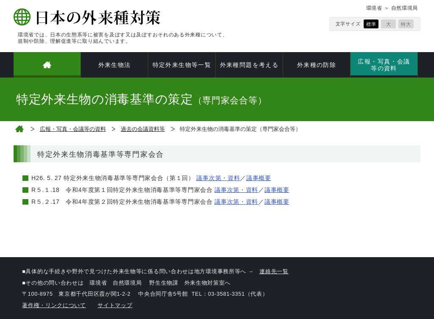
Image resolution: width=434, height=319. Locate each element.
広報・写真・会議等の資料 (384, 65)
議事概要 (258, 178)
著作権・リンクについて (54, 305)
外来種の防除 (316, 64)
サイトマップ (114, 305)
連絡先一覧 (274, 272)
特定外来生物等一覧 (182, 64)
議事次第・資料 (218, 178)
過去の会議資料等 (143, 129)
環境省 (374, 8)
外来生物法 (114, 64)
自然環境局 (404, 8)
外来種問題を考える (249, 64)
